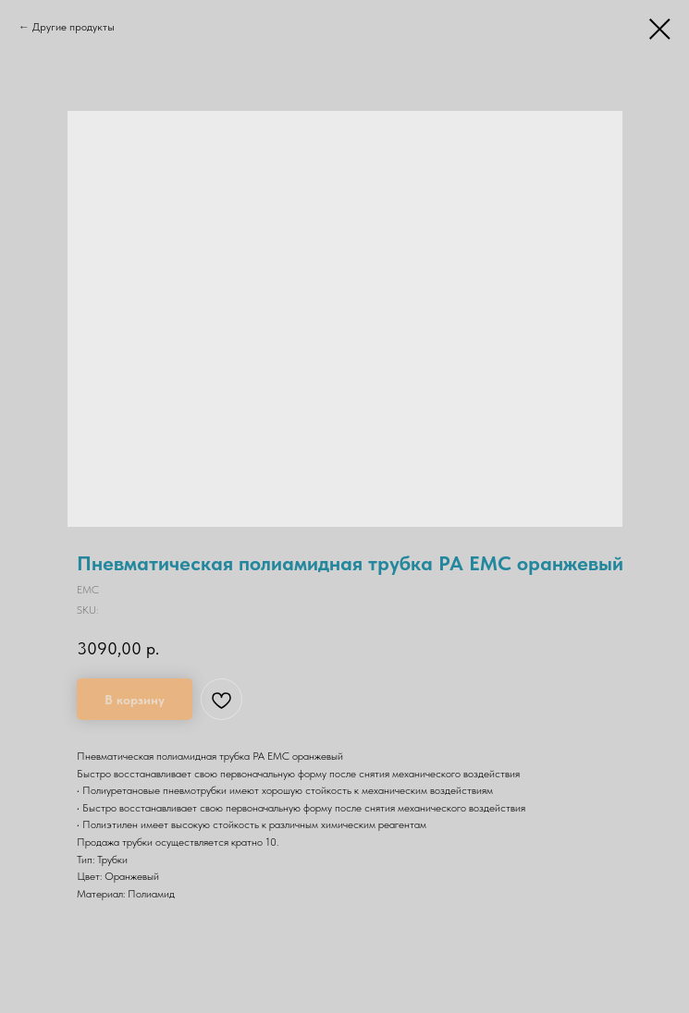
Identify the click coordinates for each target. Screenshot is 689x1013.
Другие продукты (73, 26)
